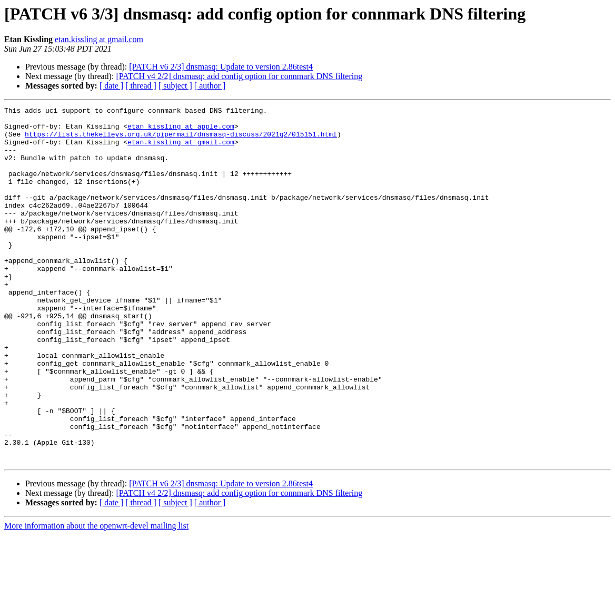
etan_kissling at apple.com (180, 130)
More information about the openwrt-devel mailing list (96, 596)
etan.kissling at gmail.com (99, 39)
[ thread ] (140, 85)
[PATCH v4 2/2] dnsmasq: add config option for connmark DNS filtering (239, 76)
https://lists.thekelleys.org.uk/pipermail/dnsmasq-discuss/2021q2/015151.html (181, 140)
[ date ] (111, 85)
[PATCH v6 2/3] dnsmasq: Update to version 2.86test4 (221, 66)
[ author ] (210, 85)
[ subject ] (175, 85)
